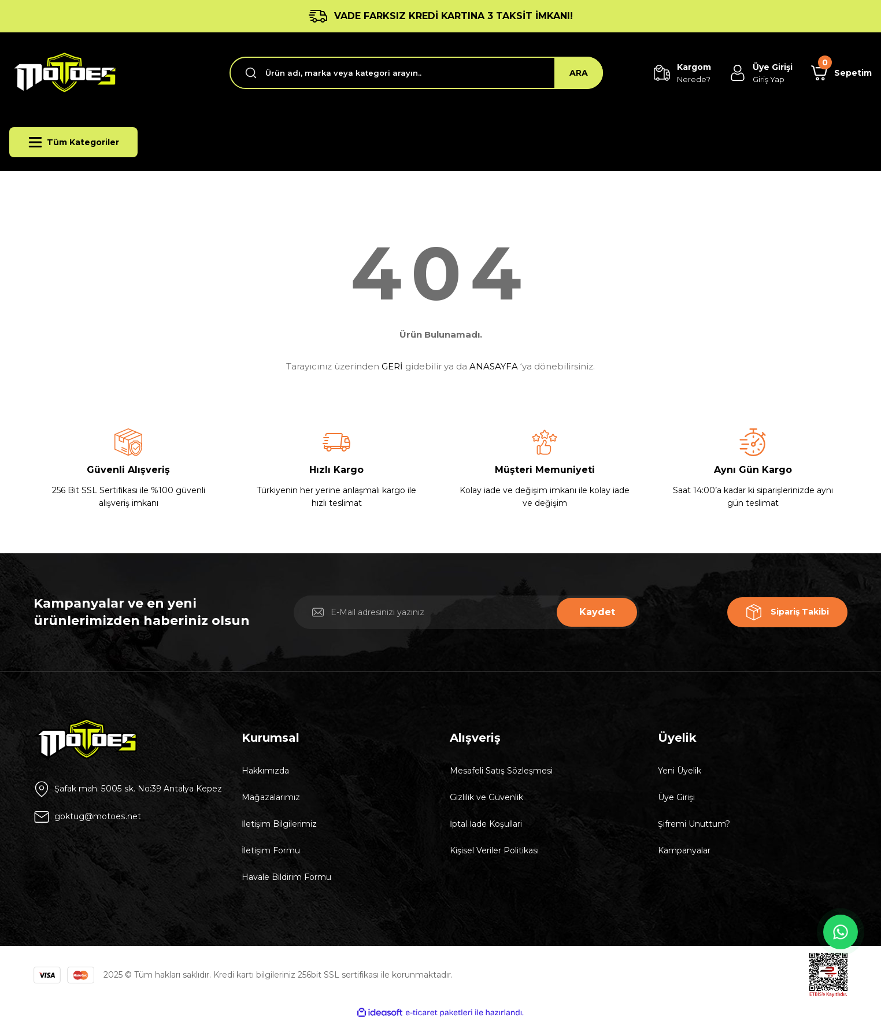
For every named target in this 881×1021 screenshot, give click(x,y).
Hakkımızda (265, 770)
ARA (578, 73)
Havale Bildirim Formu (286, 877)
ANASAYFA (493, 366)
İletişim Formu (271, 850)
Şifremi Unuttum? (694, 824)
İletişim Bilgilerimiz (279, 824)
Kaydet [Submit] (597, 611)
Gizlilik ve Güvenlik (486, 797)
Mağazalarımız (271, 797)
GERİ (392, 366)
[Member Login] (761, 73)
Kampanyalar (684, 850)
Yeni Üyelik (679, 770)
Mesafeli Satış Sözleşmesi (501, 770)
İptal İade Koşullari (486, 824)
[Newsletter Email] (466, 612)
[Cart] (841, 73)
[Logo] (63, 73)
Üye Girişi (676, 797)
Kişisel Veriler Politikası (494, 850)
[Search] (416, 73)
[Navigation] (73, 142)
